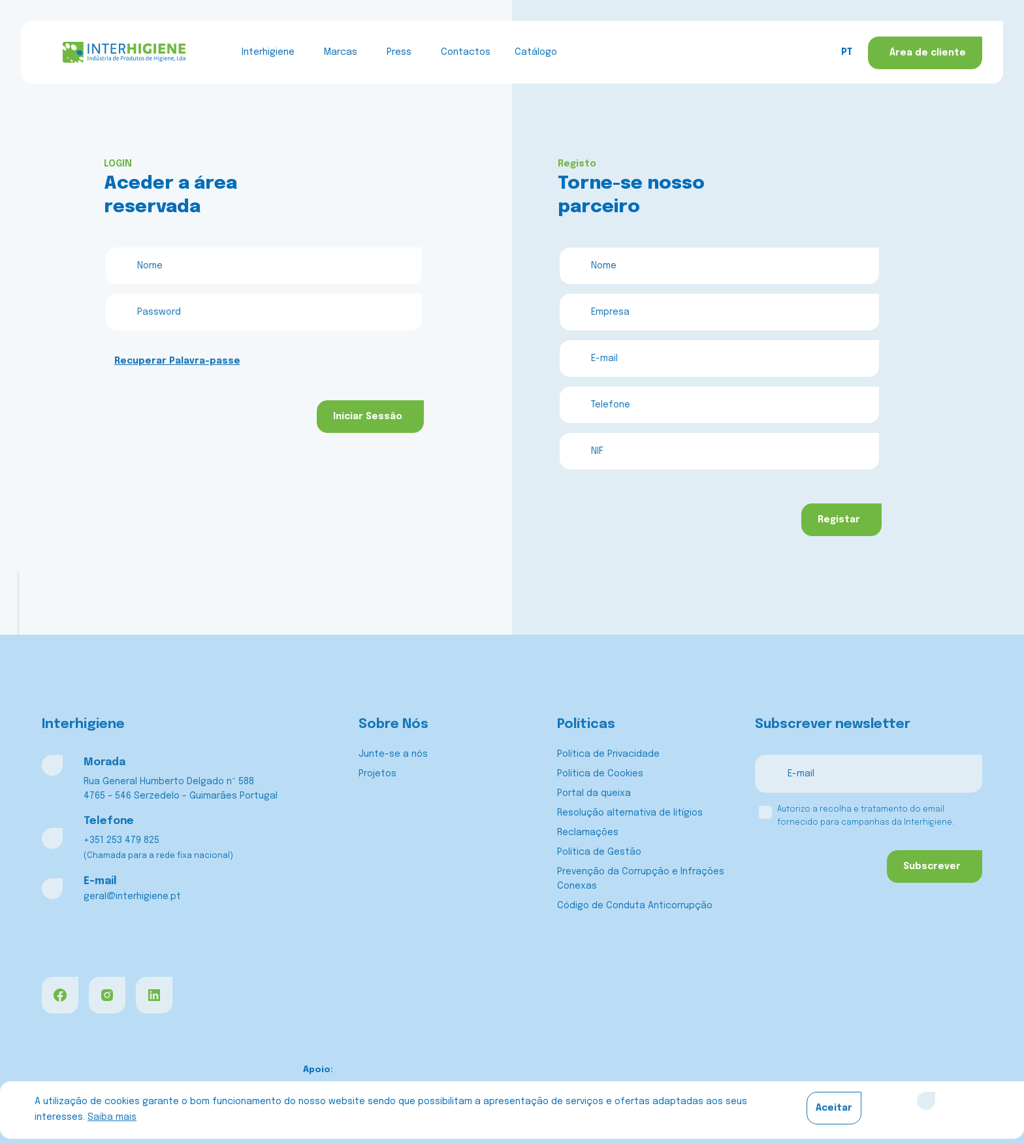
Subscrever (932, 866)
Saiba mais (112, 1117)
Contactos (465, 52)
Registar (839, 519)
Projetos (377, 773)
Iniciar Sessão (367, 416)
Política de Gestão (599, 852)
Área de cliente (927, 52)
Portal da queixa (594, 793)
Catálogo (536, 52)
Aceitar (834, 1108)
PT (846, 52)
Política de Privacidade (608, 754)
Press (399, 52)
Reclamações (587, 832)
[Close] (926, 1101)
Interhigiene (268, 52)
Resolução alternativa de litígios (630, 813)
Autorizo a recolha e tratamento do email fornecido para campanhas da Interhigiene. (865, 816)
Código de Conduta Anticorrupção (634, 905)
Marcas (340, 52)
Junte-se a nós (393, 754)
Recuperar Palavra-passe (177, 361)
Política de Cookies (600, 773)
